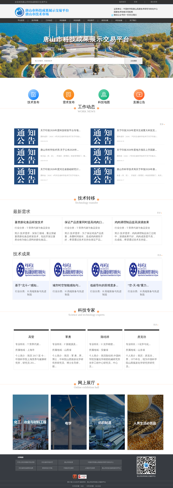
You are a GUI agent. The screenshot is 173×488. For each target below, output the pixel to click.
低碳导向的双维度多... (104, 285)
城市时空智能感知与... (67, 285)
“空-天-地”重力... (138, 285)
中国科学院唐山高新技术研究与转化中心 (101, 462)
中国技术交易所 (69, 468)
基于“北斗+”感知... (27, 285)
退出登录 (154, 2)
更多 (159, 213)
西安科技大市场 (47, 468)
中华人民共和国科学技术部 (25, 462)
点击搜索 (134, 61)
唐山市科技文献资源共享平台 (111, 468)
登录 (135, 2)
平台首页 (21, 20)
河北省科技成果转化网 (26, 468)
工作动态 (49, 20)
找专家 (73, 49)
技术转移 (35, 20)
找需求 (60, 49)
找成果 (48, 49)
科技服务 (63, 20)
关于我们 (133, 20)
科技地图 (77, 20)
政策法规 (105, 20)
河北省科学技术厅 (47, 462)
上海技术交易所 (90, 468)
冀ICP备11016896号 (73, 482)
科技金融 (118, 20)
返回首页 (122, 2)
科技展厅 (91, 20)
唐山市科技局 (68, 462)
